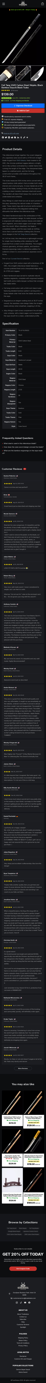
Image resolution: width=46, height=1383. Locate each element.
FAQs (23, 1322)
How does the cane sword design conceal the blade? (24, 447)
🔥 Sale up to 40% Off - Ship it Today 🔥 (23, 9)
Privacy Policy (23, 1346)
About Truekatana (23, 1314)
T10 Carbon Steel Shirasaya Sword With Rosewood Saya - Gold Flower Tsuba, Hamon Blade (33, 1195)
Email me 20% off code (11, 133)
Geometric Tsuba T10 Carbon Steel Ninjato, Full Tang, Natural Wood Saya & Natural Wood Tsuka (12, 1156)
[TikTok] (21, 1303)
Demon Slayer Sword (23, 1369)
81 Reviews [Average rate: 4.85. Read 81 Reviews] (14, 90)
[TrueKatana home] (23, 4)
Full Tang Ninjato (34, 1228)
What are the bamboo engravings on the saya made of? (22, 452)
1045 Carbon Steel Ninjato (14, 1234)
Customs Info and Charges (23, 1359)
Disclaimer (23, 1356)
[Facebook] (29, 1303)
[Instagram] (17, 1303)
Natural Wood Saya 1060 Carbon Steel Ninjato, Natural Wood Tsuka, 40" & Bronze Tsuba (33, 1117)
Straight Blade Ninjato (14, 1231)
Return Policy (23, 1340)
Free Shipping (12, 1120)
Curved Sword (16, 259)
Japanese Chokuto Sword (30, 1231)
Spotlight (23, 1327)
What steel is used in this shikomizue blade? (20, 443)
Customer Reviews (23, 1324)
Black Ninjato (22, 1228)
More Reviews (23, 1068)
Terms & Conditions (23, 1343)
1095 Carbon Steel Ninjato (32, 1234)
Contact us (23, 1317)
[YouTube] (25, 1303)
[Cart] (42, 4)
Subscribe (23, 1319)
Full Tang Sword (23, 234)
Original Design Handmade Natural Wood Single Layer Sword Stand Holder (12, 1195)
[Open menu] (3, 4)
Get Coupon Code (23, 1269)
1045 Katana (21, 160)
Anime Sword (23, 1372)
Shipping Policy (23, 1338)
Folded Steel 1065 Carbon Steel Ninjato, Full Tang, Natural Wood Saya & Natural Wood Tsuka (12, 1117)
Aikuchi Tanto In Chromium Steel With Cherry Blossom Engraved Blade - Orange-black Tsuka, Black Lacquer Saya (33, 1156)
